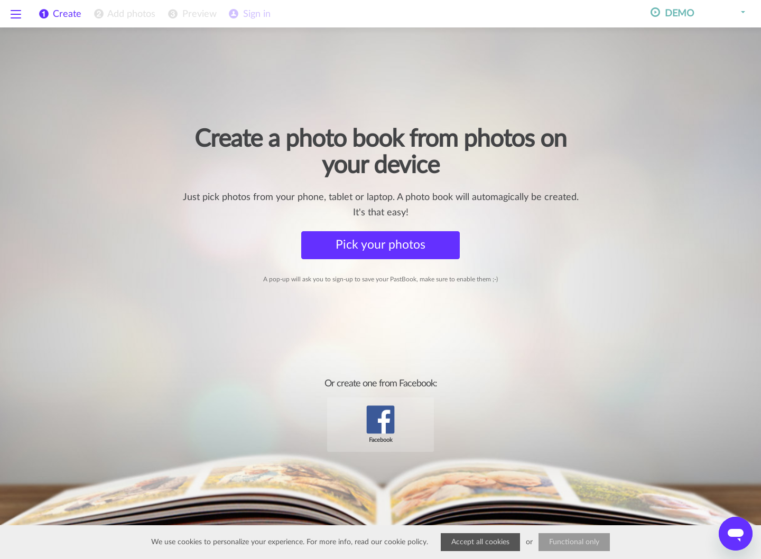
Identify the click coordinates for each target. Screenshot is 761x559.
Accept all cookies (480, 542)
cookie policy (405, 542)
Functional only (574, 542)
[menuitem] (124, 14)
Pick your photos (380, 245)
